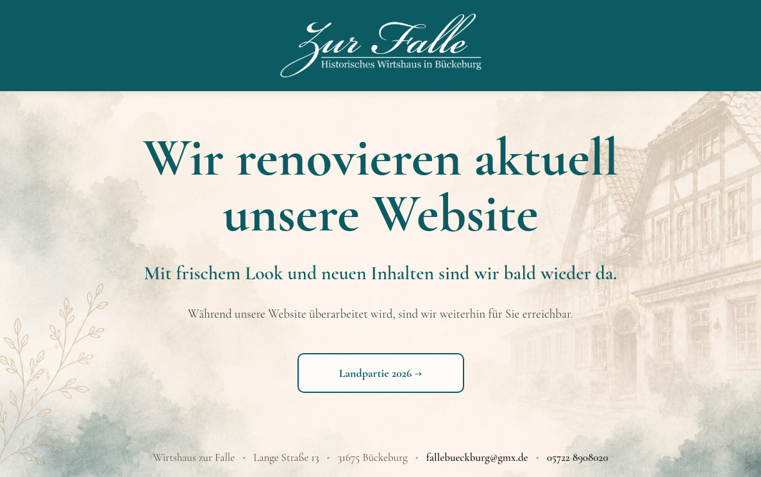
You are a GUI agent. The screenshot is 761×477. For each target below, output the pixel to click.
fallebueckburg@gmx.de (477, 457)
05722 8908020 (577, 457)
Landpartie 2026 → (380, 373)
